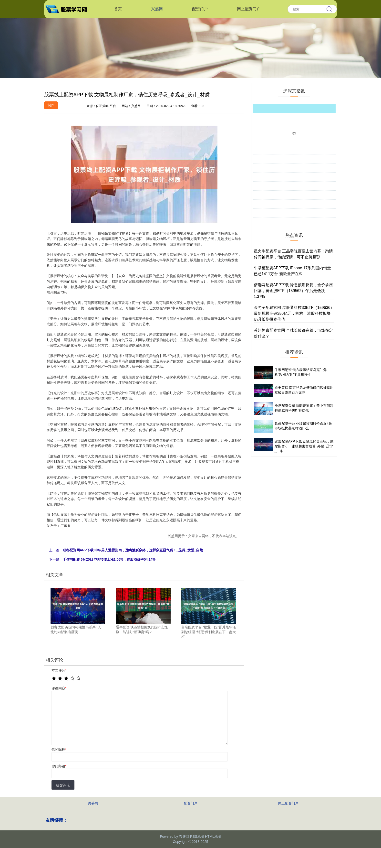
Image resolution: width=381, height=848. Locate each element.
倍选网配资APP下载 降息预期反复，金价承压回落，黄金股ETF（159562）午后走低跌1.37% (293, 291)
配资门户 (200, 9)
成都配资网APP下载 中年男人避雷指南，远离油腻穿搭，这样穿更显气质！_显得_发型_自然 (133, 550)
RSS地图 (197, 836)
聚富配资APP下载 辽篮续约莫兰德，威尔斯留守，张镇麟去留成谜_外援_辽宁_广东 (304, 446)
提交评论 (63, 785)
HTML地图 (213, 836)
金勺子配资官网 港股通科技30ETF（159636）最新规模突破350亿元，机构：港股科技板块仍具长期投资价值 (294, 313)
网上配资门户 (248, 9)
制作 (51, 105)
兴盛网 (157, 9)
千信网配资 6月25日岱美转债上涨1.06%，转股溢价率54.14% (109, 559)
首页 (118, 9)
